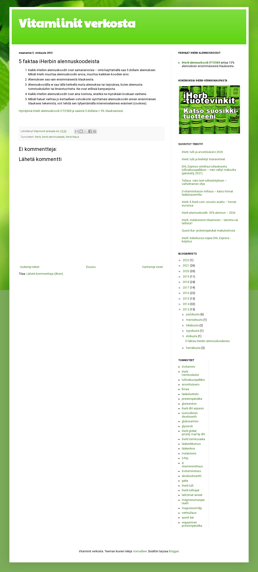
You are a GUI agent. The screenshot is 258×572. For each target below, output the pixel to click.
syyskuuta (193, 330)
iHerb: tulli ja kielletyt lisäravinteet (203, 159)
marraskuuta (194, 319)
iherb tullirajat (190, 490)
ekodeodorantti (191, 476)
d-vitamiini (188, 366)
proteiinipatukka (192, 398)
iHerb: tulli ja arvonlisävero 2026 (202, 152)
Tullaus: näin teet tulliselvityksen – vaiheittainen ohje (204, 182)
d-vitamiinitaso (191, 471)
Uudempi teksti (29, 267)
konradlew (140, 551)
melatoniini (189, 453)
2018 (186, 282)
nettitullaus (189, 513)
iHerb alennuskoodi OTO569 (201, 62)
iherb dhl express (193, 408)
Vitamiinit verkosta (77, 23)
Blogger (174, 551)
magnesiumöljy (192, 508)
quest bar (188, 517)
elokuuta (192, 336)
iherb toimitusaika (193, 439)
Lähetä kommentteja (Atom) (45, 273)
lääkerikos (188, 448)
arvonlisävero (190, 384)
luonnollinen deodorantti (190, 415)
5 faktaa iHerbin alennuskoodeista (207, 341)
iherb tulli (188, 485)
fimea (185, 389)
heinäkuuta (193, 348)
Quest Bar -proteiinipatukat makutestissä (208, 230)
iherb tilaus (72, 136)
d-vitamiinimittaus (192, 464)
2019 (186, 276)
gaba (185, 480)
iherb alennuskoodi (53, 136)
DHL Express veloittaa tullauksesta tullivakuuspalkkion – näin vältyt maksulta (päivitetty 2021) (209, 170)
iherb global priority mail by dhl (193, 432)
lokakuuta (192, 325)
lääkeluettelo (190, 394)
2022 (186, 260)
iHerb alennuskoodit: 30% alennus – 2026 (208, 212)
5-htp (185, 458)
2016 (186, 293)
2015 (186, 298)
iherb (38, 136)
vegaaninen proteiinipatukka (192, 524)
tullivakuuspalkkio (193, 379)
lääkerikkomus (191, 444)
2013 (186, 309)
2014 (186, 304)
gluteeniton (189, 403)
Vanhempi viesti (152, 267)
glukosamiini (190, 421)
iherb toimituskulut (190, 373)
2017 (186, 287)
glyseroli (187, 426)
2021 (186, 265)
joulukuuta (193, 314)
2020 (186, 271)
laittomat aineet (192, 495)
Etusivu (91, 267)
